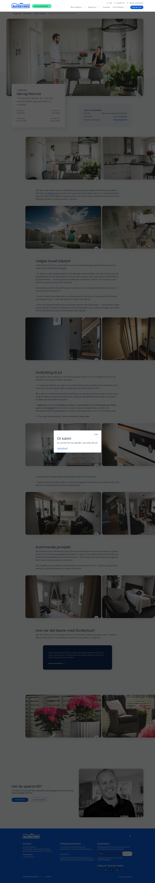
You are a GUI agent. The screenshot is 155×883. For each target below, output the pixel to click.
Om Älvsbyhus (118, 7)
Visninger (106, 7)
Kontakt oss (137, 7)
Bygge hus (92, 7)
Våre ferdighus (76, 7)
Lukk (96, 434)
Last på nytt (62, 448)
